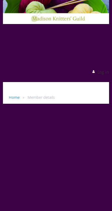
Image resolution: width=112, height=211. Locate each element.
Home (14, 97)
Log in (103, 72)
